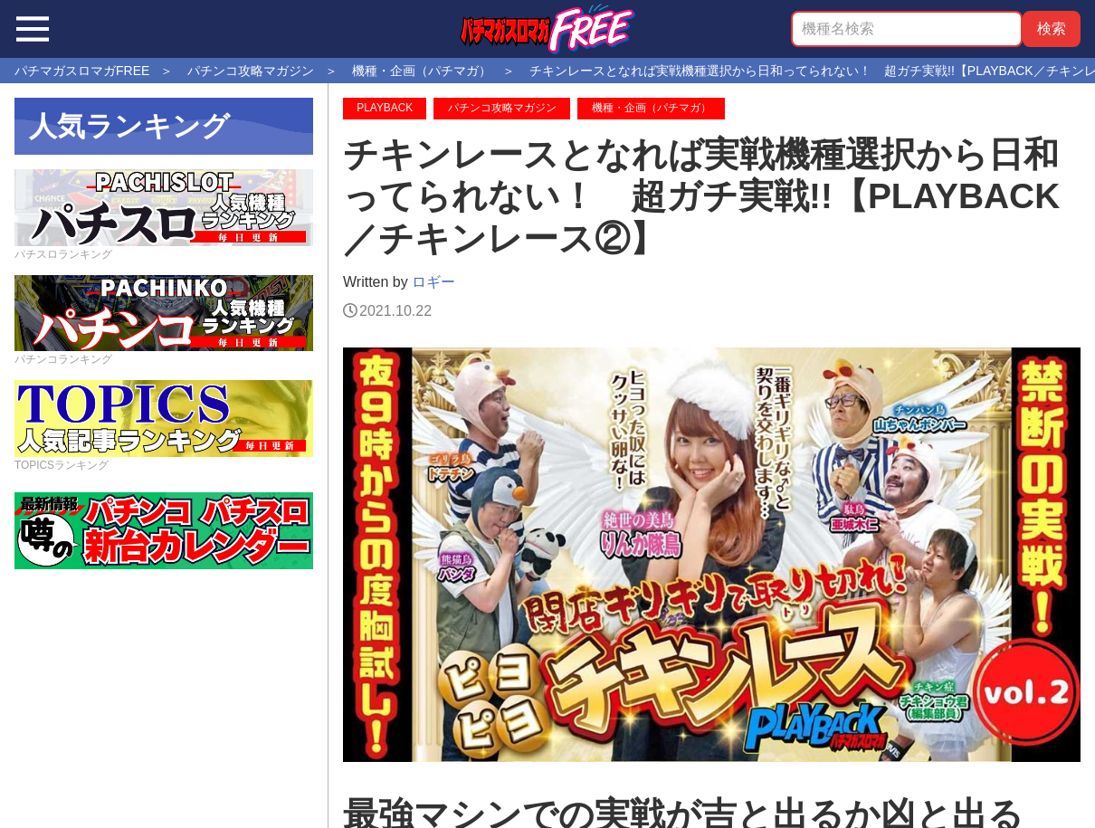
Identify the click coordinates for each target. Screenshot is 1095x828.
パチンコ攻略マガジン (502, 107)
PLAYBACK (385, 107)
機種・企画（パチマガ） (651, 107)
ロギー (433, 282)
